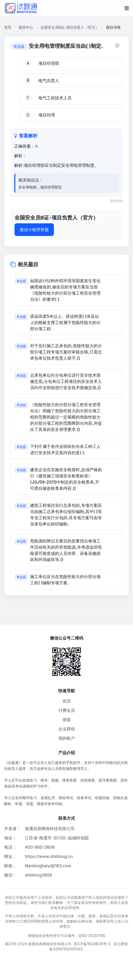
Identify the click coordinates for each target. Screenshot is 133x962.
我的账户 (66, 738)
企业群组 (66, 728)
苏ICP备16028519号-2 (92, 944)
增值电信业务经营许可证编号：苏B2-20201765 (66, 935)
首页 (7, 27)
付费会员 (66, 710)
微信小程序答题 (34, 229)
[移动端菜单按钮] (126, 8)
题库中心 (26, 27)
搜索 (66, 719)
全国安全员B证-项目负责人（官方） (69, 27)
